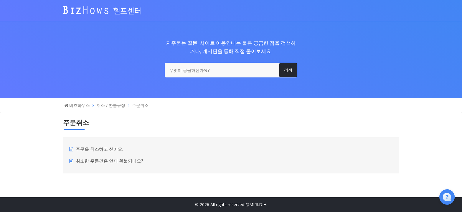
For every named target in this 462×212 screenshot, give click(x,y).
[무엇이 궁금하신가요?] (231, 70)
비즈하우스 (79, 105)
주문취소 (140, 105)
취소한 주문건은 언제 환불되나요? (109, 161)
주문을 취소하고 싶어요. (99, 149)
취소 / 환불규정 (111, 105)
